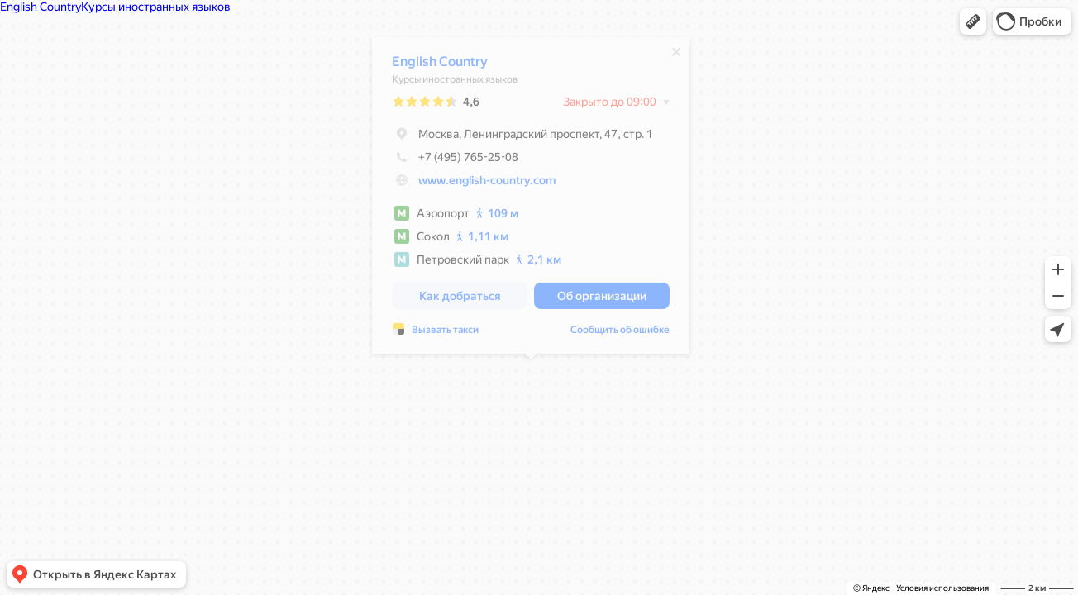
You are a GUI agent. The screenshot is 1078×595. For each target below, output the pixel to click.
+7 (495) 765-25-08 (455, 161)
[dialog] (530, 199)
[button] (973, 21)
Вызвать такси (445, 334)
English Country (440, 66)
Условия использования (942, 588)
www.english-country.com (487, 184)
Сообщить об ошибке (620, 334)
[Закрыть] (676, 56)
